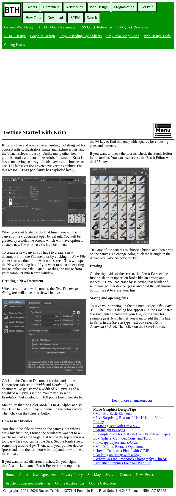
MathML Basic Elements (112, 413)
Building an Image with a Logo (117, 455)
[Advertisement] (88, 84)
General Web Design (19, 27)
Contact (125, 474)
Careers (31, 7)
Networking (74, 7)
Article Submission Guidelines (28, 483)
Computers (51, 7)
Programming (124, 7)
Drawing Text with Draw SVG (116, 426)
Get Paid (147, 7)
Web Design (99, 7)
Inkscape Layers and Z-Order (116, 442)
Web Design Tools (157, 36)
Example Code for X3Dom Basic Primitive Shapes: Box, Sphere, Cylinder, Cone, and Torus (132, 436)
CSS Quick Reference (96, 27)
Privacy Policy (72, 474)
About (23, 474)
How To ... (33, 18)
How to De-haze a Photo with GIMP (121, 451)
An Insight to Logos (109, 430)
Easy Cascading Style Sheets (80, 36)
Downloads (55, 18)
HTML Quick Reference (57, 27)
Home (10, 474)
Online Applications (69, 483)
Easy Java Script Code (122, 36)
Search (92, 18)
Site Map (94, 474)
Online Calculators (103, 483)
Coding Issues (14, 45)
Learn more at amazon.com (132, 400)
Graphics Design (42, 36)
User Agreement (45, 474)
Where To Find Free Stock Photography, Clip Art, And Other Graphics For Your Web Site (130, 461)
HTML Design (15, 36)
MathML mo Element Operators (118, 446)
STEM (75, 18)
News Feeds (145, 474)
